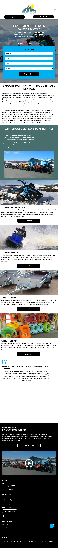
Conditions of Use (26, 551)
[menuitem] (6, 541)
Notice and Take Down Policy (37, 551)
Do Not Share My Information (16, 551)
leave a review (15, 379)
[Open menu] (55, 8)
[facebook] (3, 516)
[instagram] (6, 516)
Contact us (5, 122)
